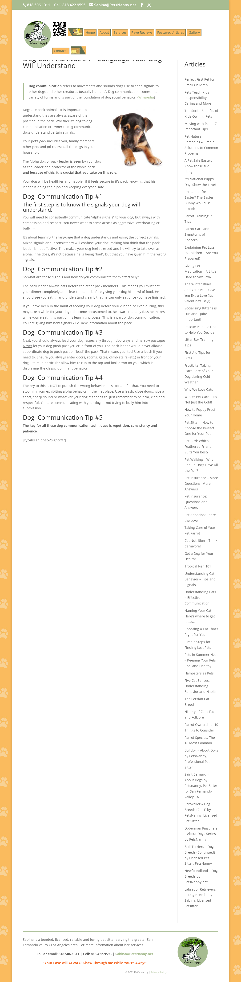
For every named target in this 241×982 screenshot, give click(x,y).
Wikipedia (146, 97)
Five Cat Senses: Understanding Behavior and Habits (201, 686)
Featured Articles (170, 32)
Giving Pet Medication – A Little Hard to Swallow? (201, 271)
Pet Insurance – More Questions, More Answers (201, 483)
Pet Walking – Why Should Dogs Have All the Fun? (201, 465)
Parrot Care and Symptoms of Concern (197, 234)
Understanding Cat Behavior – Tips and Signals (200, 579)
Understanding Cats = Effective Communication (200, 597)
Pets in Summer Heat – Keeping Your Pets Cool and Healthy (201, 660)
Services (120, 32)
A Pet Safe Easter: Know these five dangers (198, 166)
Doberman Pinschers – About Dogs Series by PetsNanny (201, 834)
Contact (61, 51)
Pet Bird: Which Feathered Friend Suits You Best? (198, 446)
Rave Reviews (142, 32)
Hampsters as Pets (199, 673)
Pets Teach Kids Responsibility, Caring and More (198, 98)
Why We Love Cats (199, 389)
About (104, 32)
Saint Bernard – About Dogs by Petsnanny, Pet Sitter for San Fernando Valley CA (201, 785)
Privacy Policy (158, 972)
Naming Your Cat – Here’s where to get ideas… (200, 616)
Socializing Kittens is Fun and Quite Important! (201, 314)
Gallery (194, 32)
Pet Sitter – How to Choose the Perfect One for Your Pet (199, 428)
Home (90, 32)
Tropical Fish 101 (198, 566)
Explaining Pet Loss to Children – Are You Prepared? (201, 253)
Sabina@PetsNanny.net (134, 954)
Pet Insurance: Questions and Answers (196, 502)
